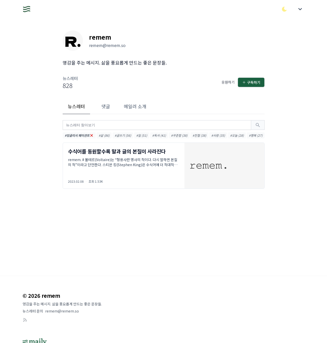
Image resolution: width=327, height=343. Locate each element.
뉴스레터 (76, 106)
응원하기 (228, 82)
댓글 (105, 106)
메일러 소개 (135, 106)
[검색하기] (258, 125)
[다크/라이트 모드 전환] (284, 9)
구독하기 (251, 82)
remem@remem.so (62, 311)
